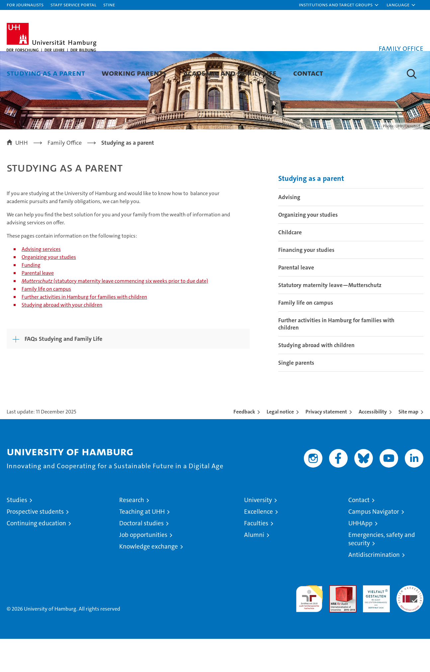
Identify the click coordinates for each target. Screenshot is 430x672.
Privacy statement (326, 444)
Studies (17, 533)
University (258, 533)
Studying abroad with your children (62, 338)
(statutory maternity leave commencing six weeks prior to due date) (115, 314)
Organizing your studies (49, 290)
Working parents (134, 72)
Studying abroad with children (316, 378)
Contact (308, 72)
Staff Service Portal (73, 4)
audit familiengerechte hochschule (309, 629)
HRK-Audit (375, 622)
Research (131, 533)
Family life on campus (46, 322)
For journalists (25, 4)
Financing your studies (306, 283)
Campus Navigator (373, 545)
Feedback (244, 444)
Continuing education (36, 556)
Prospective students (35, 545)
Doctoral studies (141, 556)
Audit (335, 622)
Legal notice (280, 444)
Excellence (258, 545)
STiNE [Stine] (109, 4)
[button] (339, 5)
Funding (31, 298)
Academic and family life (230, 72)
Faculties (256, 556)
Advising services (41, 282)
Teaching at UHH (142, 545)
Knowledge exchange (148, 579)
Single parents (296, 396)
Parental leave (38, 306)
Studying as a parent (46, 72)
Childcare (290, 265)
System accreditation (409, 626)
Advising (289, 230)
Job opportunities (143, 568)
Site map (408, 444)
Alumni (254, 568)
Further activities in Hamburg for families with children (84, 330)
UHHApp (360, 556)
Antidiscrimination (374, 588)
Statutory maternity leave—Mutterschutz (330, 318)
